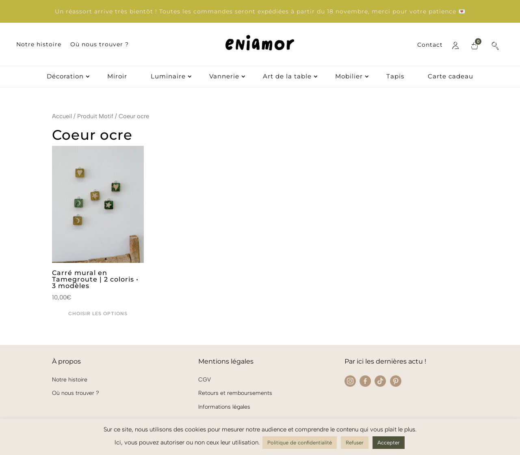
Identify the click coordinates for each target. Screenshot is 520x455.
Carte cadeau (450, 77)
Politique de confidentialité (299, 443)
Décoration (65, 77)
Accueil (62, 116)
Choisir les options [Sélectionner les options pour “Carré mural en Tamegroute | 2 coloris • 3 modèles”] (98, 313)
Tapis (395, 77)
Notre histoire (38, 44)
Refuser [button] (355, 443)
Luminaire (168, 77)
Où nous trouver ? (99, 44)
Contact (430, 45)
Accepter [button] (388, 443)
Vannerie (224, 77)
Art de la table (287, 77)
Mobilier (349, 77)
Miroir (117, 77)
